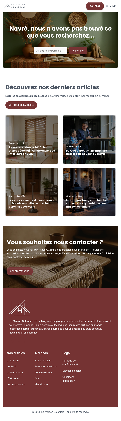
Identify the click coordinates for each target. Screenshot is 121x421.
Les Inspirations (16, 384)
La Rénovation (15, 372)
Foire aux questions (46, 366)
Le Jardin (12, 366)
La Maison (13, 360)
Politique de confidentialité (70, 362)
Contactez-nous (19, 271)
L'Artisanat (13, 378)
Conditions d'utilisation (68, 378)
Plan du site (41, 384)
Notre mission (43, 360)
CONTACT (95, 6)
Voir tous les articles (21, 105)
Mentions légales (72, 370)
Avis (37, 378)
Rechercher (78, 50)
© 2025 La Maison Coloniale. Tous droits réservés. (60, 411)
